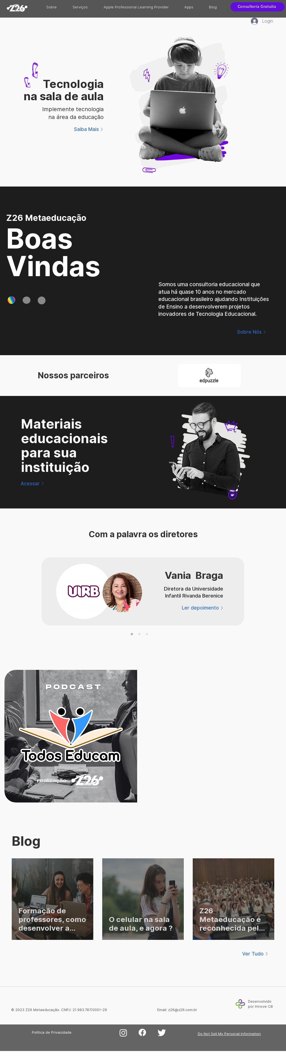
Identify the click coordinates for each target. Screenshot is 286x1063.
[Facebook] (142, 1032)
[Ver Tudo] (256, 954)
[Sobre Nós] (252, 332)
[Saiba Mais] (89, 129)
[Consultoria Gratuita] (257, 6)
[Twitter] (162, 1032)
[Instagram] (123, 1033)
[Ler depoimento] (203, 608)
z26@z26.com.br (182, 1009)
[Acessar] (33, 483)
